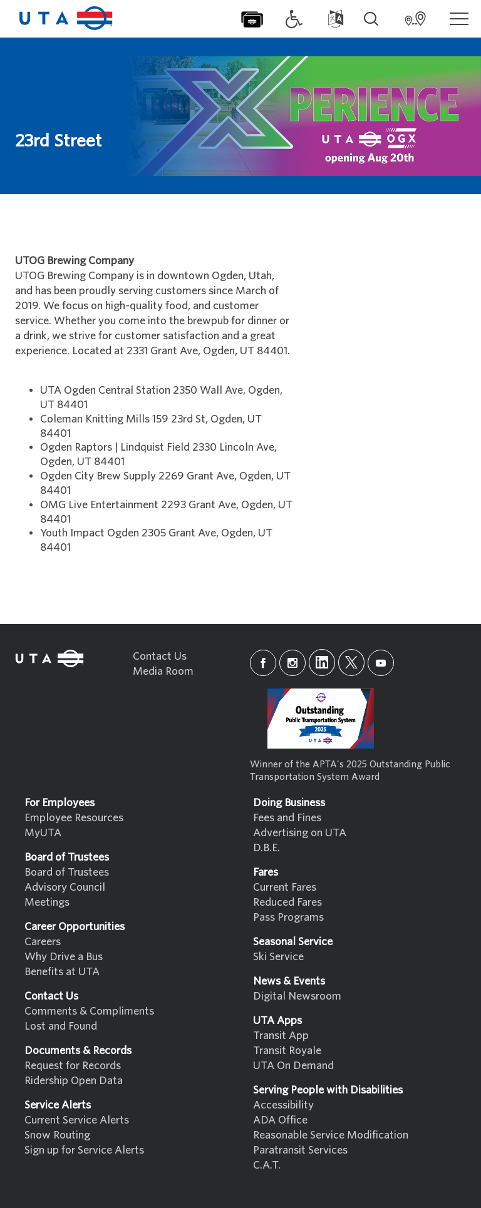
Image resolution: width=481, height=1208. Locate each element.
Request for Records (72, 1066)
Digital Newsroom (297, 996)
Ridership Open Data (73, 1081)
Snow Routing (57, 1135)
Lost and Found (60, 1026)
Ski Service (278, 957)
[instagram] (292, 663)
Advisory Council (64, 887)
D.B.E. (266, 848)
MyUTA (42, 833)
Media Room (163, 671)
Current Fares (284, 887)
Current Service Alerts (76, 1120)
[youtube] (381, 663)
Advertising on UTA (299, 833)
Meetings (47, 902)
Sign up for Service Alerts (84, 1150)
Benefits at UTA (62, 972)
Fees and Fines (287, 818)
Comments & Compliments (89, 1011)
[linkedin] (322, 662)
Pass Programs (288, 917)
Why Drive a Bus (63, 957)
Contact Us (160, 656)
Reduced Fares (287, 902)
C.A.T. (267, 1165)
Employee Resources (73, 818)
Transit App (281, 1036)
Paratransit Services (300, 1150)
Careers (42, 942)
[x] (351, 662)
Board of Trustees (66, 872)
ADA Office (280, 1120)
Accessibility (283, 1105)
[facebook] (263, 663)
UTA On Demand (293, 1066)
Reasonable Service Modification (330, 1135)
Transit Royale (287, 1051)
